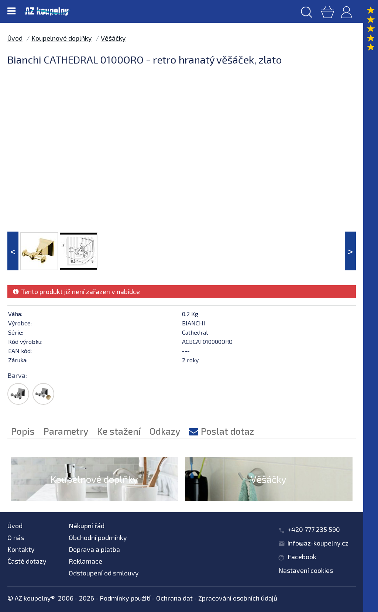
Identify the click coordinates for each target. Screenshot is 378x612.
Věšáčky (113, 38)
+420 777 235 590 (314, 529)
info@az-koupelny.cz (318, 543)
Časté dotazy (27, 561)
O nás (15, 537)
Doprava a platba (94, 549)
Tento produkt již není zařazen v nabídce (76, 291)
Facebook (302, 557)
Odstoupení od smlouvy (104, 573)
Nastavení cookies (305, 570)
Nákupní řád (86, 526)
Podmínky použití (125, 598)
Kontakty (21, 549)
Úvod (15, 38)
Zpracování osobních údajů (237, 598)
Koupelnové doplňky (61, 38)
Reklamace (85, 561)
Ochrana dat (174, 598)
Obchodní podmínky (98, 537)
